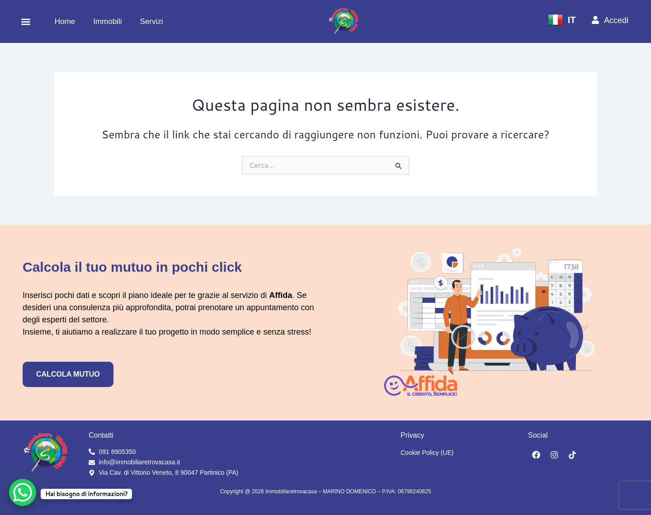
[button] (25, 21)
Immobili (107, 21)
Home (65, 21)
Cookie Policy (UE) (427, 452)
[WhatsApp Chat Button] (22, 492)
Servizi (151, 21)
